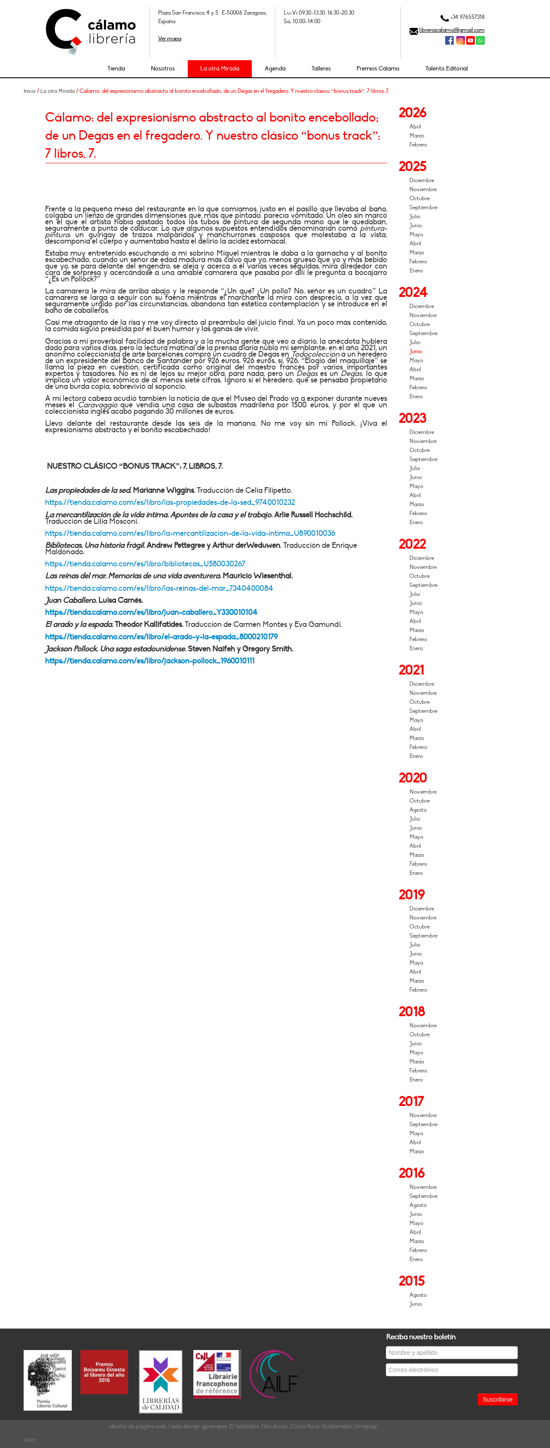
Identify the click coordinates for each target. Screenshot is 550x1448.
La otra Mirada (219, 68)
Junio (415, 225)
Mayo (416, 234)
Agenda (275, 68)
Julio (414, 216)
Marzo (416, 135)
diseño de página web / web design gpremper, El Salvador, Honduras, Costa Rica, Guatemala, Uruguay (243, 1426)
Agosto (418, 809)
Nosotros (163, 68)
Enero (416, 270)
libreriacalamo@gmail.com (452, 30)
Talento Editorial (446, 68)
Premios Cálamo (378, 68)
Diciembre (421, 180)
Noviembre (423, 189)
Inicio (30, 91)
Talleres (321, 68)
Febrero (418, 144)
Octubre (419, 198)
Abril (415, 126)
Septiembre (423, 207)
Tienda (116, 68)
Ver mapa (169, 38)
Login (29, 1439)
